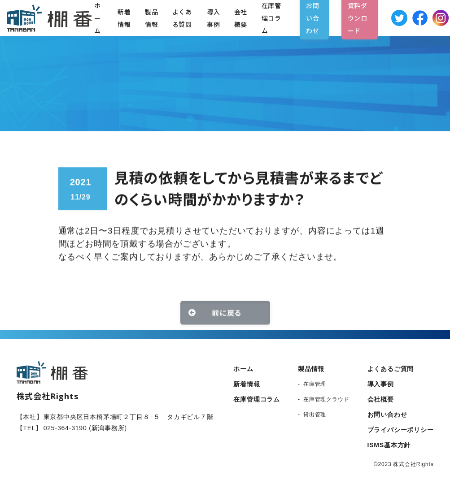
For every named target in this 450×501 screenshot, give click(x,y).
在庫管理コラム (256, 399)
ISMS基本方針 (389, 445)
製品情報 (151, 18)
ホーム (243, 368)
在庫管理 (314, 384)
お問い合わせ (387, 414)
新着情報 (124, 18)
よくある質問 (182, 18)
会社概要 (240, 18)
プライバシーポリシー (400, 429)
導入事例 (213, 18)
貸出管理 (314, 414)
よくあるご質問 (390, 368)
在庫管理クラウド (326, 399)
